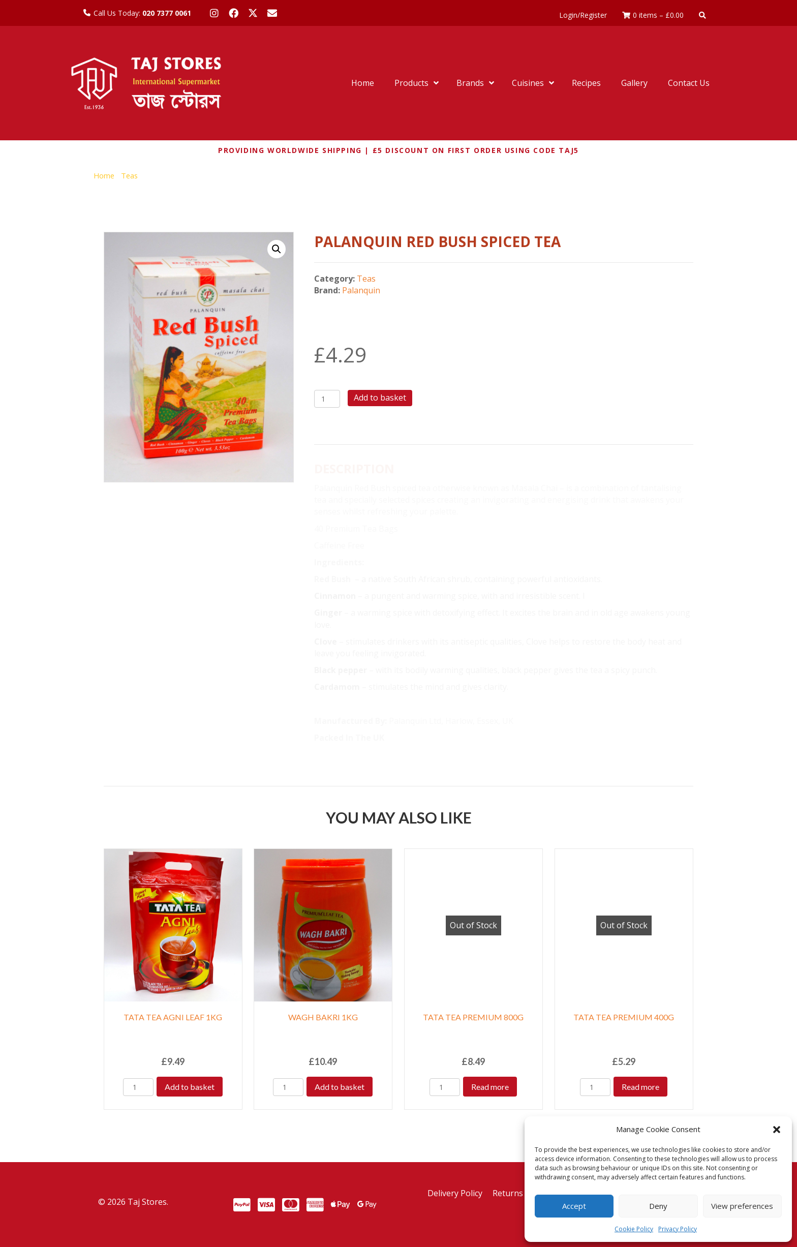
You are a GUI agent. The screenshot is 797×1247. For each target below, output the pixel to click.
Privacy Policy (677, 1229)
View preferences (742, 1206)
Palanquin (361, 290)
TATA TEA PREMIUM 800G (473, 1017)
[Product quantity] (327, 399)
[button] (777, 1129)
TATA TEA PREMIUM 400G (623, 1017)
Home (104, 175)
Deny (658, 1206)
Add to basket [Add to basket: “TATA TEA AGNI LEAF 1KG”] (189, 1086)
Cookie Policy (634, 1229)
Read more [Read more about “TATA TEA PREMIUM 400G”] (640, 1086)
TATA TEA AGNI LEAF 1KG (173, 1017)
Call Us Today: (142, 13)
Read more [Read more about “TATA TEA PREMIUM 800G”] (490, 1086)
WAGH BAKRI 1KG (323, 1017)
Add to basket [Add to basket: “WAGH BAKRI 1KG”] (339, 1086)
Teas (129, 175)
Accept (574, 1206)
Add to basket (380, 397)
